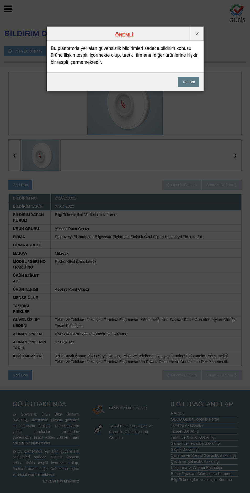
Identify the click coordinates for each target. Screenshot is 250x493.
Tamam (188, 82)
